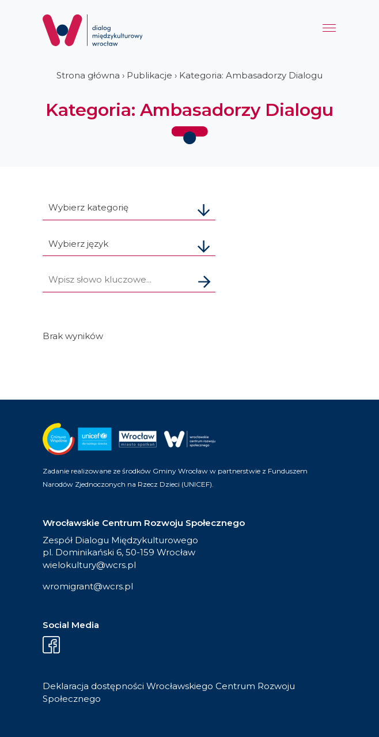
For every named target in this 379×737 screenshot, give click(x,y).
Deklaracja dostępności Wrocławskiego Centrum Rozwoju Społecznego (169, 692)
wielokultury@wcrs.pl (89, 564)
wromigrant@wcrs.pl (88, 586)
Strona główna (88, 75)
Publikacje (149, 75)
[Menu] (329, 31)
